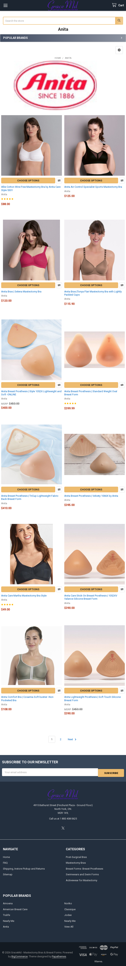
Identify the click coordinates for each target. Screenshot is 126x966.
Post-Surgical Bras (76, 856)
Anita (6, 925)
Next (72, 739)
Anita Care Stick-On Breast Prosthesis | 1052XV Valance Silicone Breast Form (90, 597)
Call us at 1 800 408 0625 (63, 817)
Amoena (8, 902)
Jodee (68, 914)
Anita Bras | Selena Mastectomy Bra (21, 291)
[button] (119, 50)
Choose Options (28, 180)
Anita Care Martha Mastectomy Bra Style (24, 595)
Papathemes (59, 955)
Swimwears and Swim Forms (82, 873)
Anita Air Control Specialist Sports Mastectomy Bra (93, 186)
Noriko (68, 902)
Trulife (6, 914)
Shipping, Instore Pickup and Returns (24, 867)
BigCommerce (19, 955)
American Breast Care (15, 908)
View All (68, 925)
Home (6, 856)
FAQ (5, 862)
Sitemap (7, 873)
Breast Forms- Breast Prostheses (84, 867)
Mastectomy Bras (76, 862)
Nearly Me (8, 920)
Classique (70, 908)
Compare (59, 180)
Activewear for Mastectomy (81, 879)
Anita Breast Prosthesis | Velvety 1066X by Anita (91, 495)
